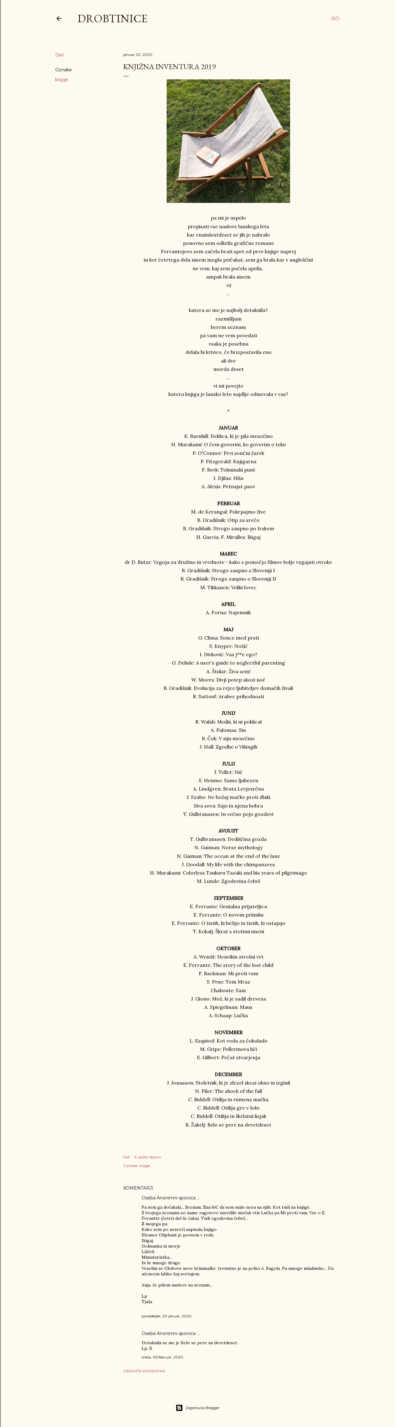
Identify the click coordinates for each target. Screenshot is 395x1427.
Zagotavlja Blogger (198, 1408)
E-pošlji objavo (148, 1157)
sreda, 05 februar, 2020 (162, 1357)
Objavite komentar (144, 1371)
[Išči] (335, 18)
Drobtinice (112, 18)
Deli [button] (59, 55)
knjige (61, 79)
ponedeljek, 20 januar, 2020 (167, 1316)
